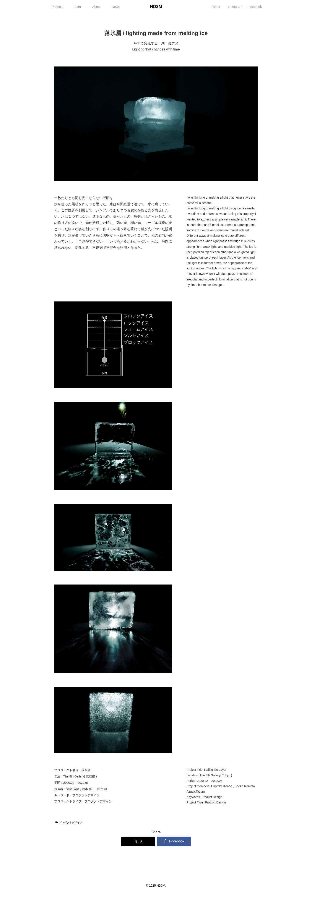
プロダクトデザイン (68, 822)
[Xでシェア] (139, 841)
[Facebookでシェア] (173, 841)
